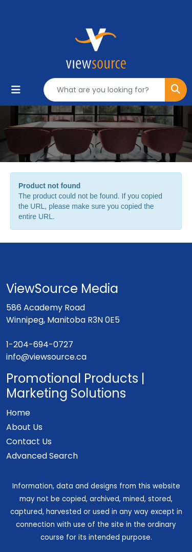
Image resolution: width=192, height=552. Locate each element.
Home (18, 413)
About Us (24, 427)
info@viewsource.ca (46, 357)
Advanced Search (42, 456)
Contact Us (29, 441)
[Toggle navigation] (16, 90)
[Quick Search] (104, 90)
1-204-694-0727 (39, 344)
